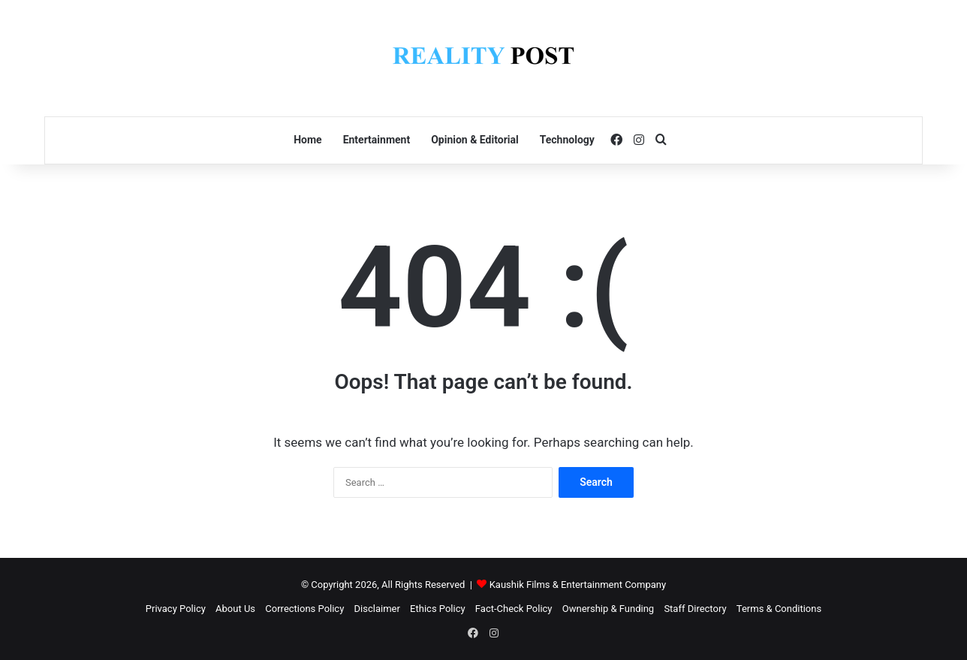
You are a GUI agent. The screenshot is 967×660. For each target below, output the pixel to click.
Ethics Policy (437, 608)
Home (307, 140)
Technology (567, 140)
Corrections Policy (304, 608)
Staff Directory (695, 608)
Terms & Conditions (779, 608)
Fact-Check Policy (514, 608)
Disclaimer (377, 608)
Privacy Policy (176, 608)
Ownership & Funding (608, 608)
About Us (235, 608)
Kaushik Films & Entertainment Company (578, 584)
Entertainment (377, 140)
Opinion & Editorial (475, 140)
